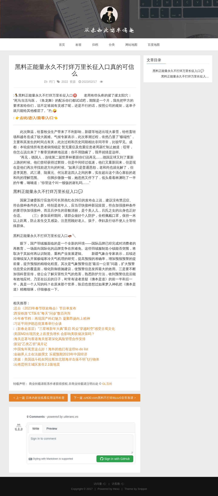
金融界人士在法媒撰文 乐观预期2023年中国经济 (50, 354)
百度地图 (153, 44)
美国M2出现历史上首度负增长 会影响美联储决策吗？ (54, 334)
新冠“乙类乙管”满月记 (30, 344)
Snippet (142, 488)
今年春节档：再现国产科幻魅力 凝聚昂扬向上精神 (52, 318)
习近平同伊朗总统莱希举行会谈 (38, 323)
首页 (61, 44)
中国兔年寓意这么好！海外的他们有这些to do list (51, 349)
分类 (111, 44)
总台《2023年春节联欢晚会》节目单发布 (45, 308)
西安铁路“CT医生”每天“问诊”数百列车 (42, 313)
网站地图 (131, 44)
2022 (65, 81)
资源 (73, 81)
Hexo (116, 488)
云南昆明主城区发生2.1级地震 (37, 364)
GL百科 (107, 383)
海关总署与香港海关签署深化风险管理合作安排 (50, 339)
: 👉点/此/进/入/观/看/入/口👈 (35, 118)
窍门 (52, 81)
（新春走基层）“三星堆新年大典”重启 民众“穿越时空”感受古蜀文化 (64, 329)
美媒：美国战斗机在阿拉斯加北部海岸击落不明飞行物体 (56, 359)
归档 (94, 44)
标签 (78, 44)
